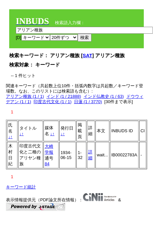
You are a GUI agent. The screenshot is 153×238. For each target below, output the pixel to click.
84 (47, 163)
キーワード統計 (21, 186)
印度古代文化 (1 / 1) (53, 101)
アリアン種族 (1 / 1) (25, 96)
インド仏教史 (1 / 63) (104, 96)
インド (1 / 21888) (63, 96)
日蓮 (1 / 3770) (88, 101)
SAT (87, 55)
